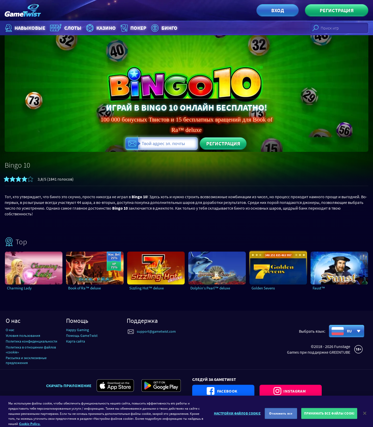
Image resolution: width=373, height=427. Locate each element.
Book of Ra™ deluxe (84, 288)
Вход (277, 10)
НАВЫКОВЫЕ (24, 28)
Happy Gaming (77, 330)
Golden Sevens (263, 288)
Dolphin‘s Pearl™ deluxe (210, 288)
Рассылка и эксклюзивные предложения (26, 360)
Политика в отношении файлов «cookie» (31, 349)
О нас (10, 330)
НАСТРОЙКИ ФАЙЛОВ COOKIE (237, 419)
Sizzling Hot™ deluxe (146, 288)
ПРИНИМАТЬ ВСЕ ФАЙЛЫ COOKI (329, 419)
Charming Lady (19, 288)
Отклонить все (280, 419)
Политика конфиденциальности (31, 341)
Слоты (65, 28)
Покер (133, 28)
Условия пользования (23, 335)
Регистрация (337, 10)
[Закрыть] (364, 419)
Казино (100, 28)
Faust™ (319, 288)
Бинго (163, 28)
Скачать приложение (68, 385)
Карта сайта (75, 341)
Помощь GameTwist (82, 335)
